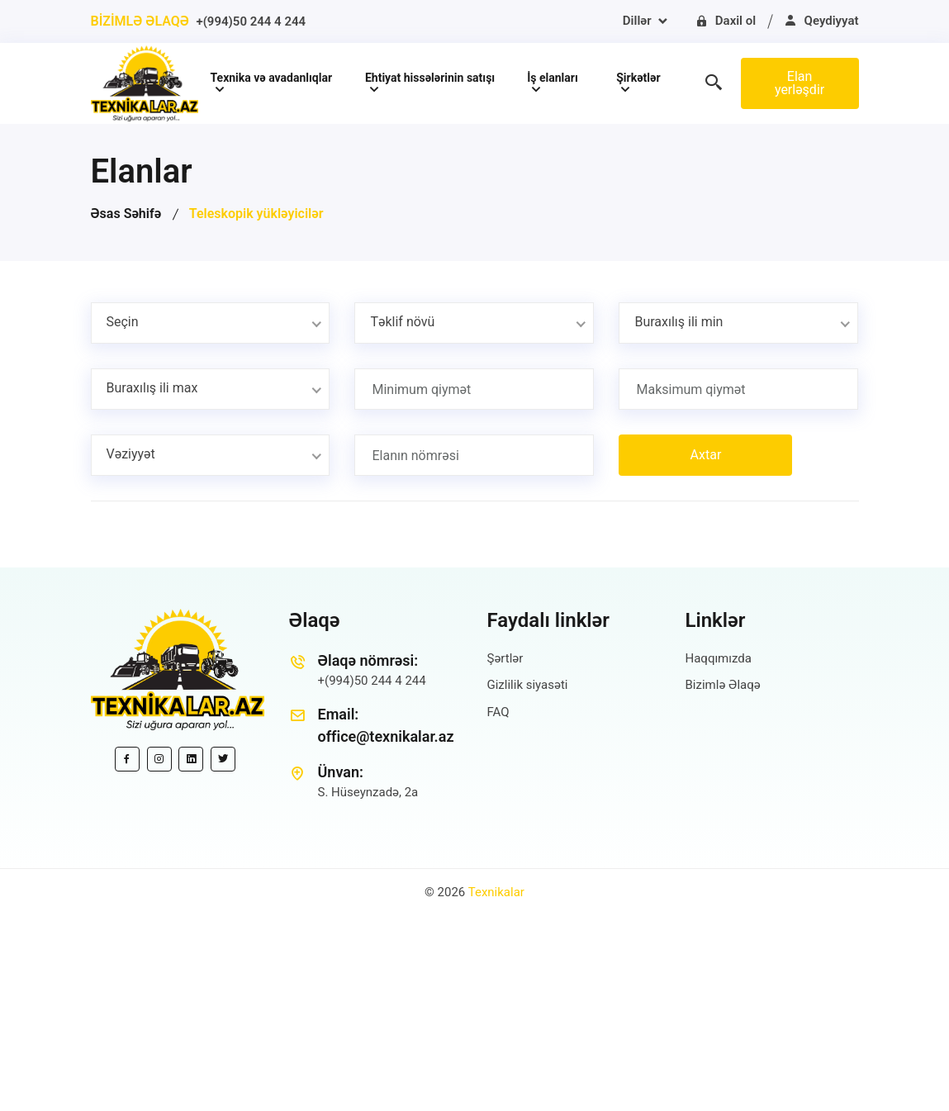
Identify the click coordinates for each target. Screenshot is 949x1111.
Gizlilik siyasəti (527, 684)
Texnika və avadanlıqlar (272, 77)
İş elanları (552, 77)
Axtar (706, 455)
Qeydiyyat (821, 20)
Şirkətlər (638, 77)
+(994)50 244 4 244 (251, 21)
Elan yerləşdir (799, 83)
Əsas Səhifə (126, 213)
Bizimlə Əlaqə (723, 684)
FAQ (498, 712)
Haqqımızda (719, 658)
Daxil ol (725, 20)
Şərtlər (505, 658)
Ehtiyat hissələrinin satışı (430, 77)
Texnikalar (496, 892)
